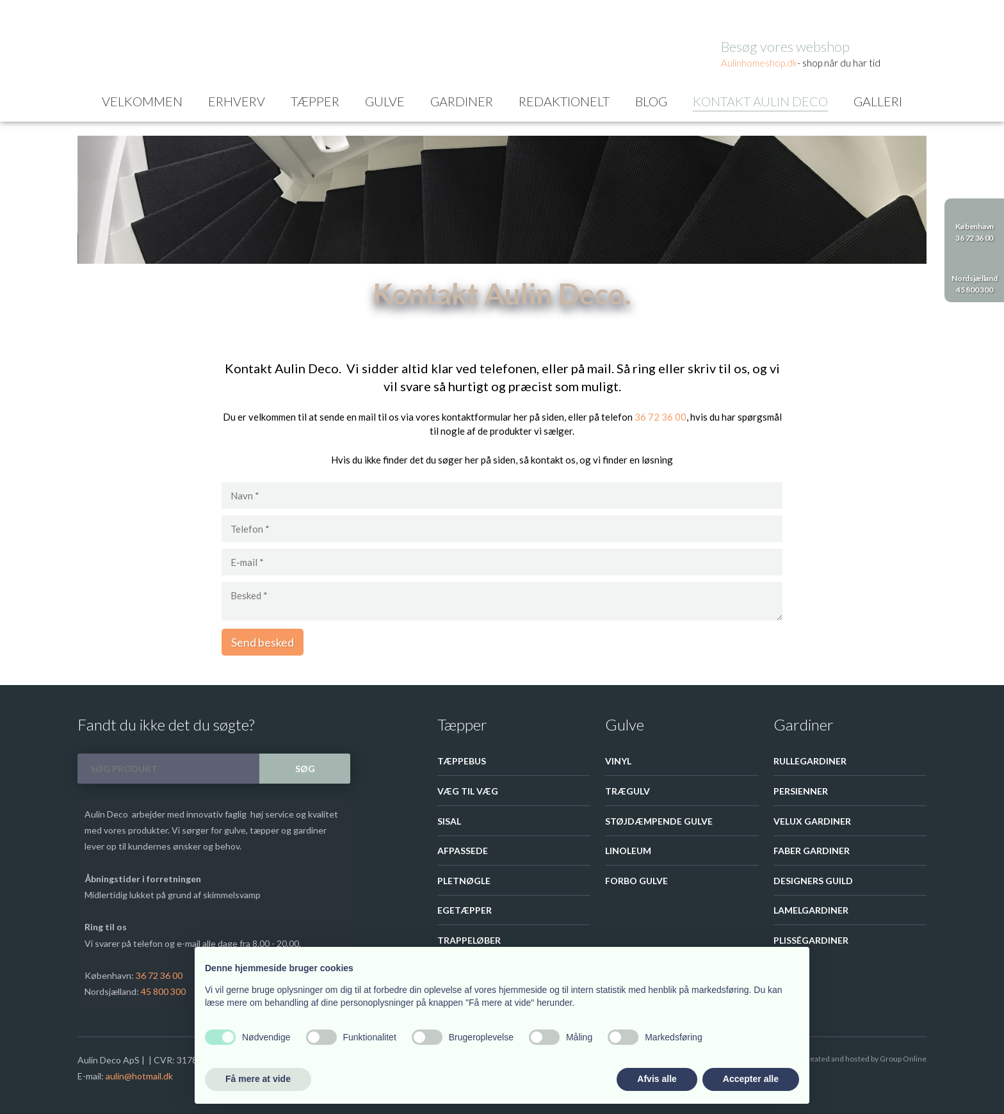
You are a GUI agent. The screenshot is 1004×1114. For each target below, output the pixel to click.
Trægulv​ (627, 791)
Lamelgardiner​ (810, 910)
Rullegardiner (809, 760)
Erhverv (236, 101)
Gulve (385, 101)
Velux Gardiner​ (812, 821)
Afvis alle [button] (656, 1079)
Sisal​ (449, 821)
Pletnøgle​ (463, 880)
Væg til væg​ (467, 791)
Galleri (878, 101)
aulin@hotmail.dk (139, 1075)
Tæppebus (461, 760)
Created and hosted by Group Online (864, 1058)
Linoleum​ (628, 850)
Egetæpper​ (464, 910)
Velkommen (142, 101)
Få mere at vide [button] (258, 1079)
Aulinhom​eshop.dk (759, 63)
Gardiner (461, 101)
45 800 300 (163, 991)
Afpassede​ (462, 850)
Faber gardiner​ (811, 850)
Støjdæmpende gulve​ (659, 821)
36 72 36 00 (660, 417)
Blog (651, 101)
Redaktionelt (564, 101)
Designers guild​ (813, 880)
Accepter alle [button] (751, 1079)
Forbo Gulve (636, 880)
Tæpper (315, 101)
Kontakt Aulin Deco (760, 101)
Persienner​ (800, 791)
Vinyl (618, 760)
